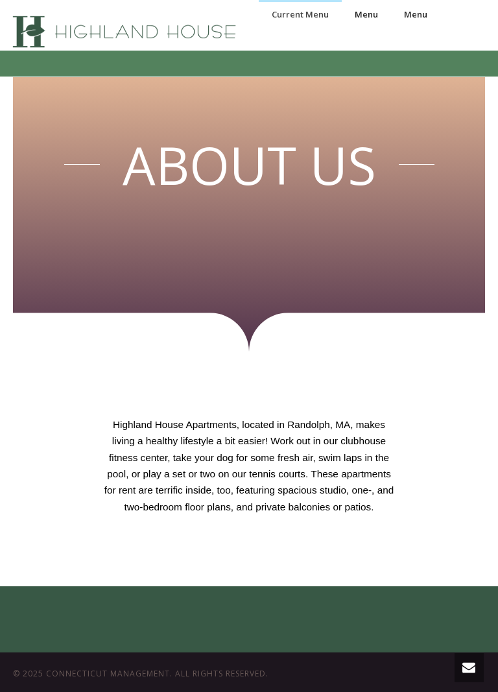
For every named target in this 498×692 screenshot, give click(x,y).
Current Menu (300, 14)
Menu (366, 14)
